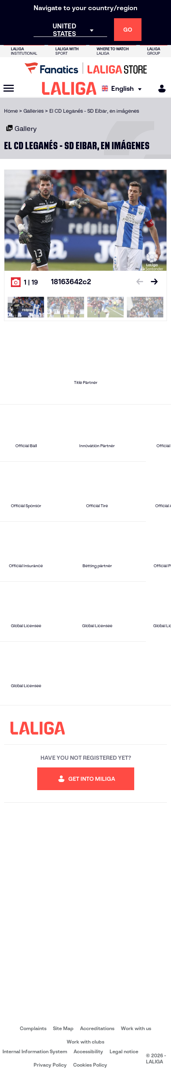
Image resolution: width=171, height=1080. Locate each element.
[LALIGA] (69, 88)
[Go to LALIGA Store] (85, 68)
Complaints (33, 1028)
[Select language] (123, 88)
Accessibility (88, 1051)
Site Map (63, 1028)
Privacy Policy (50, 1064)
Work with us (136, 1028)
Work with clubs (85, 1041)
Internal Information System (34, 1051)
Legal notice (124, 1051)
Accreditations (97, 1028)
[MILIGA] (159, 88)
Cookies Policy (90, 1064)
